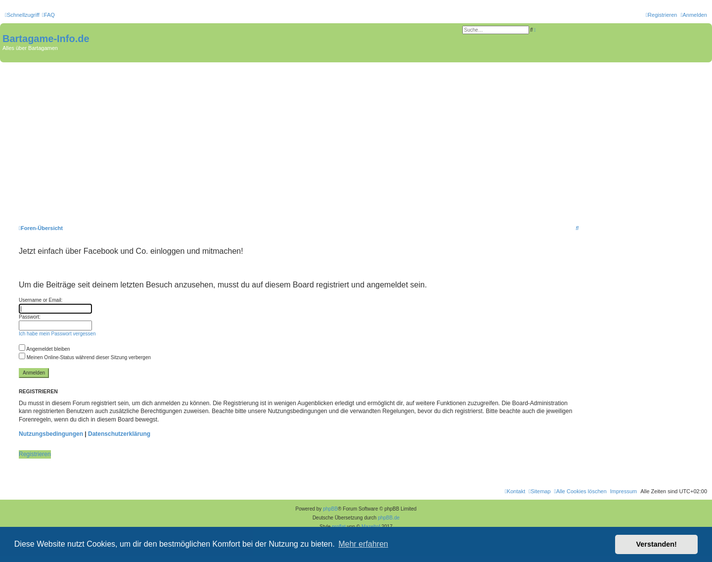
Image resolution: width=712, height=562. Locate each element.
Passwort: (30, 317)
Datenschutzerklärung (119, 433)
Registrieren (35, 454)
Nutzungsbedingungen (51, 433)
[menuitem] (48, 15)
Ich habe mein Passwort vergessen (57, 333)
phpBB (330, 509)
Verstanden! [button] (656, 544)
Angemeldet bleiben (44, 349)
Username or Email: (40, 300)
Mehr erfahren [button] (363, 544)
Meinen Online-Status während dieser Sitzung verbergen (85, 357)
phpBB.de (389, 517)
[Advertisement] (356, 136)
